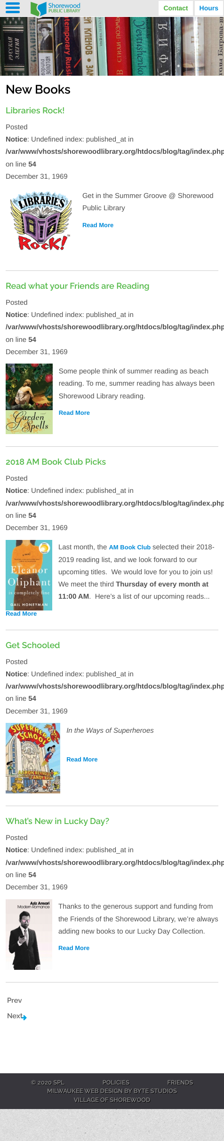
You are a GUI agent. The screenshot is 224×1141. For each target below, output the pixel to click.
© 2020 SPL (47, 1083)
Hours (209, 8)
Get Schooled (33, 645)
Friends (180, 1083)
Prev (14, 1000)
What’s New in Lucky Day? (57, 821)
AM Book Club (130, 547)
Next (15, 1016)
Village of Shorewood (112, 1100)
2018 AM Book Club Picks (56, 462)
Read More (97, 225)
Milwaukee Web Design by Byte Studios (112, 1091)
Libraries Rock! (35, 111)
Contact (175, 8)
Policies (116, 1083)
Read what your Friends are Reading (78, 286)
